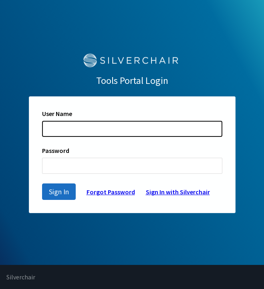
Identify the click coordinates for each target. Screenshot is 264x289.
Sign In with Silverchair (178, 192)
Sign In (59, 191)
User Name (57, 114)
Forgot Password (111, 192)
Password (55, 151)
